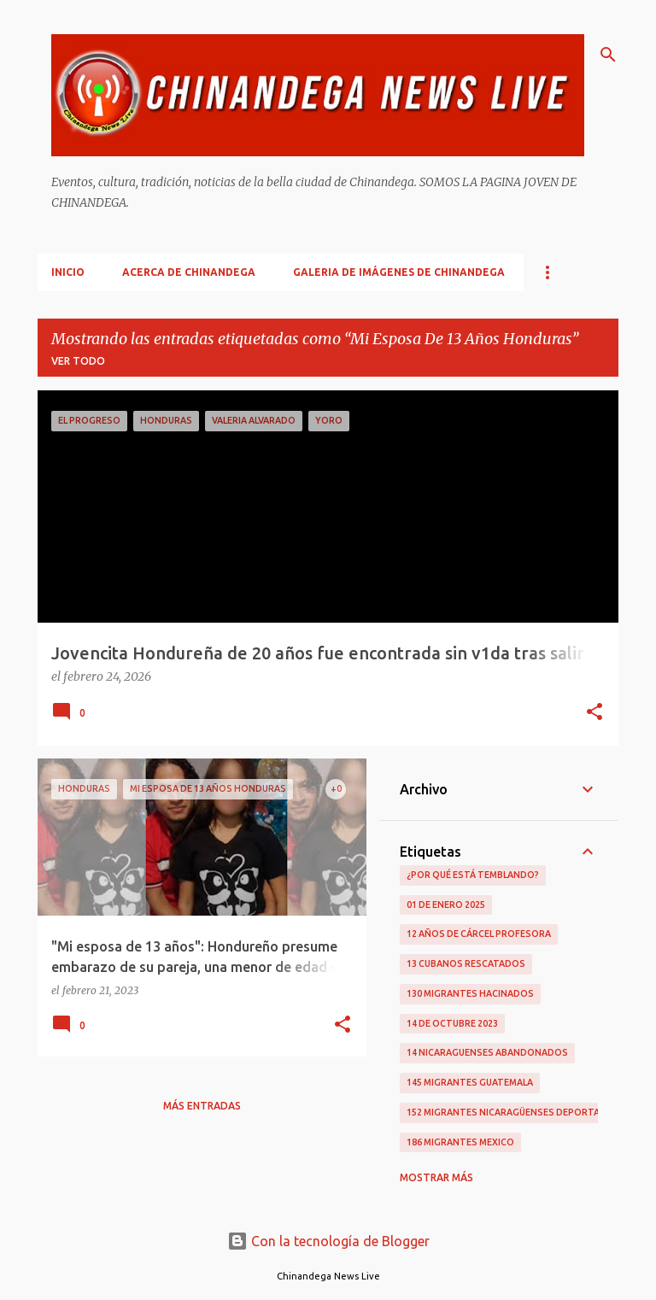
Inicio (68, 272)
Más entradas (202, 1105)
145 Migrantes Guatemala (470, 1082)
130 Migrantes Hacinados (470, 993)
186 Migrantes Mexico (460, 1142)
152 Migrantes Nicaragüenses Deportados (513, 1112)
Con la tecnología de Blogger (328, 1241)
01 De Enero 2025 (446, 904)
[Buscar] (608, 54)
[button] (594, 713)
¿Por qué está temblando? (473, 875)
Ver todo (78, 360)
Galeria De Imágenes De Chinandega (399, 272)
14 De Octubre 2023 (452, 1023)
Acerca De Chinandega (188, 272)
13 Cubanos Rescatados (466, 963)
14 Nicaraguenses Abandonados (487, 1052)
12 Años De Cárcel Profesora (479, 933)
